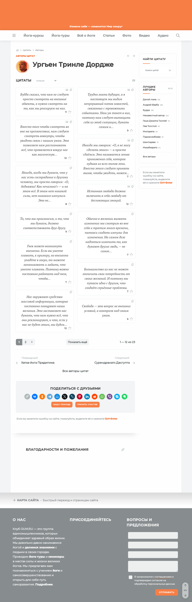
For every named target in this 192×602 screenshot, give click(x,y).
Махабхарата (152, 147)
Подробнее (44, 559)
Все (170, 88)
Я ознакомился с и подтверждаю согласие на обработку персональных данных (154, 555)
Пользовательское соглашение (31, 594)
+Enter (111, 417)
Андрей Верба (153, 104)
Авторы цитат (25, 56)
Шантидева (151, 142)
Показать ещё (77, 342)
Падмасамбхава (154, 136)
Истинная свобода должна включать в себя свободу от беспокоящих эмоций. (106, 195)
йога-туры (37, 531)
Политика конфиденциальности (77, 594)
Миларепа (151, 131)
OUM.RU (33, 588)
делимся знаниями (40, 522)
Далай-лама (152, 99)
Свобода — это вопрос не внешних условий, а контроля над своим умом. (106, 310)
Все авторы (149, 156)
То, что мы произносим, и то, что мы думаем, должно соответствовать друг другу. (44, 223)
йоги (56, 545)
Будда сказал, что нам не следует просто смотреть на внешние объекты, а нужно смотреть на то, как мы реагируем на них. (44, 101)
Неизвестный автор (156, 115)
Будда (149, 110)
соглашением (163, 551)
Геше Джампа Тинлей (157, 120)
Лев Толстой (152, 126)
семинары (56, 531)
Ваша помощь (155, 587)
